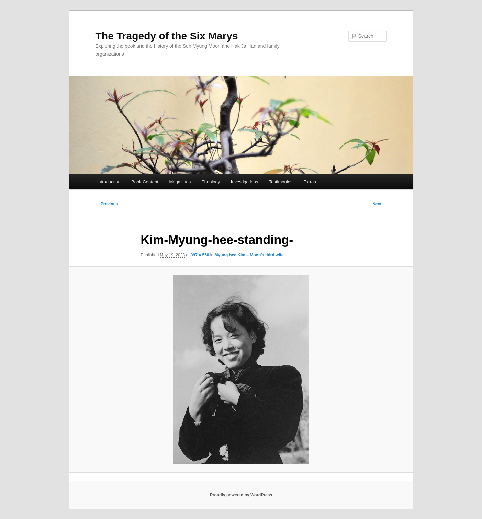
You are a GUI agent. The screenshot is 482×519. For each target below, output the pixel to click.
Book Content (144, 181)
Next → (379, 203)
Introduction (109, 181)
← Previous (107, 203)
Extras (309, 181)
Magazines (180, 181)
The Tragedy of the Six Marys (167, 36)
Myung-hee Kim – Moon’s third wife (249, 255)
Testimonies (281, 181)
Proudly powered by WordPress (241, 495)
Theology (211, 181)
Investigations (244, 181)
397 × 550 (200, 255)
